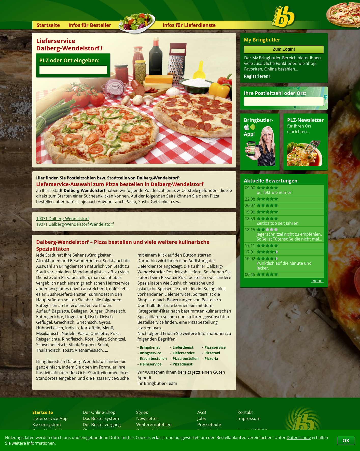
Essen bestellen (153, 358)
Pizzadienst (182, 364)
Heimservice (150, 364)
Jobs (201, 418)
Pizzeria (211, 358)
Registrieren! (257, 76)
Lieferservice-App (49, 418)
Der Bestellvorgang (102, 424)
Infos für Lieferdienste (189, 25)
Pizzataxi (212, 352)
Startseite (48, 25)
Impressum (249, 418)
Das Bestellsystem (101, 418)
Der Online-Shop (99, 412)
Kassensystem (46, 424)
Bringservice (150, 352)
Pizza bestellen (186, 358)
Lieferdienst (183, 347)
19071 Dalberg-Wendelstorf (62, 218)
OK (346, 440)
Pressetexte (209, 424)
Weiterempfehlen (154, 424)
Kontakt (245, 412)
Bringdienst (150, 347)
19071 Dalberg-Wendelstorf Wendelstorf (75, 224)
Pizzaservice (215, 347)
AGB (201, 412)
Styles (142, 412)
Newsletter (147, 418)
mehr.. (317, 281)
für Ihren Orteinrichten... (305, 141)
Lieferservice (184, 352)
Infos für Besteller (89, 25)
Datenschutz (299, 437)
